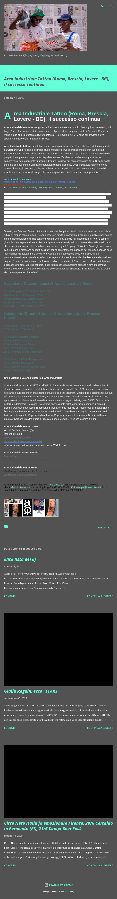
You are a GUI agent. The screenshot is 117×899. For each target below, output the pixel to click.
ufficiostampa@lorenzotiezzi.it (85, 487)
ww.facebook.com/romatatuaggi (20, 475)
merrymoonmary (67, 891)
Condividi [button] (103, 527)
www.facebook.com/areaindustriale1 (23, 441)
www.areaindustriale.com (17, 179)
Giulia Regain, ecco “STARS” (32, 691)
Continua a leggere (100, 596)
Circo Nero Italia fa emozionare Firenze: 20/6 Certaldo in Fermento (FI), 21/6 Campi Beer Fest (58, 825)
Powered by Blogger (58, 884)
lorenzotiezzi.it (56, 484)
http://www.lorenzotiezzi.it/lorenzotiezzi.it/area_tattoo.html (40, 187)
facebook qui (11, 456)
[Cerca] (103, 6)
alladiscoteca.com (20, 487)
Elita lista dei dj (20, 559)
